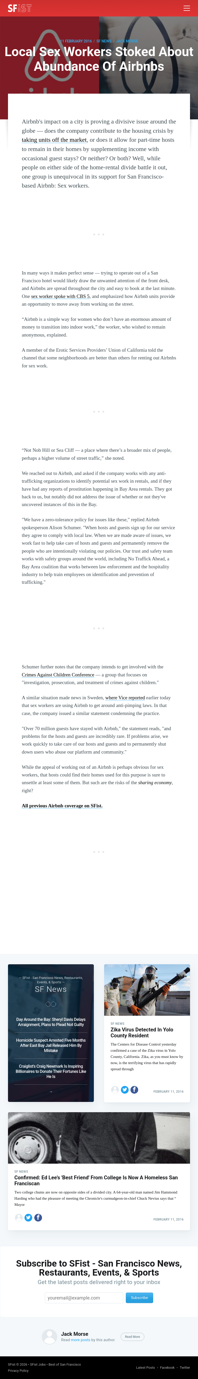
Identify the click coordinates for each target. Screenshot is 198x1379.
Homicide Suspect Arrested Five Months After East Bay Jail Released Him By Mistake (51, 1045)
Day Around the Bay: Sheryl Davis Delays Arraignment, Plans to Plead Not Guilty (50, 1021)
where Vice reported (125, 697)
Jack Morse (127, 41)
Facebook (167, 1367)
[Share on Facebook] (134, 1088)
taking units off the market (54, 139)
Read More (132, 1337)
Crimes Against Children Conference (58, 674)
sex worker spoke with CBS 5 (60, 296)
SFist (11, 1364)
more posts (80, 1340)
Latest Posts (145, 1367)
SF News (103, 41)
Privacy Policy (18, 1371)
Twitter (185, 1367)
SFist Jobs (38, 1364)
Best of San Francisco (64, 1364)
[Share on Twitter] (124, 1088)
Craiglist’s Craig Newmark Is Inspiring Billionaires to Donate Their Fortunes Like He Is (51, 1071)
